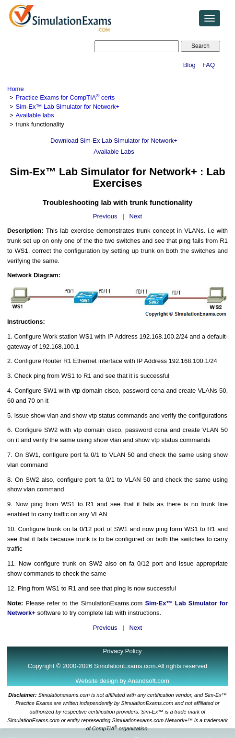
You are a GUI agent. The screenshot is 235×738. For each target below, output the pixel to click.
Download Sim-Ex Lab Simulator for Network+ (113, 140)
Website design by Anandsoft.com (122, 680)
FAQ (208, 64)
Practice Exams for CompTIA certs (65, 97)
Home (15, 88)
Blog (189, 64)
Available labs (35, 115)
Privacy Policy (122, 651)
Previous (105, 216)
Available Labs (114, 151)
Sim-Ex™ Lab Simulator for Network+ (67, 106)
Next (135, 216)
